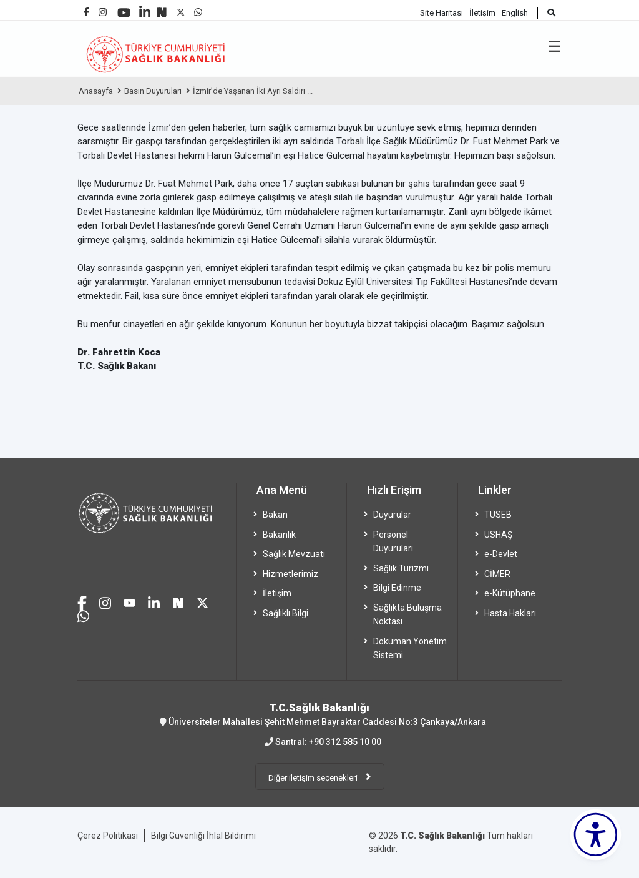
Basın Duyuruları (153, 91)
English (515, 12)
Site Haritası (441, 12)
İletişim (482, 12)
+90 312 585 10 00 (345, 742)
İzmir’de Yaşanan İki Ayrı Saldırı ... (253, 91)
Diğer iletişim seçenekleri (313, 777)
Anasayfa (96, 91)
